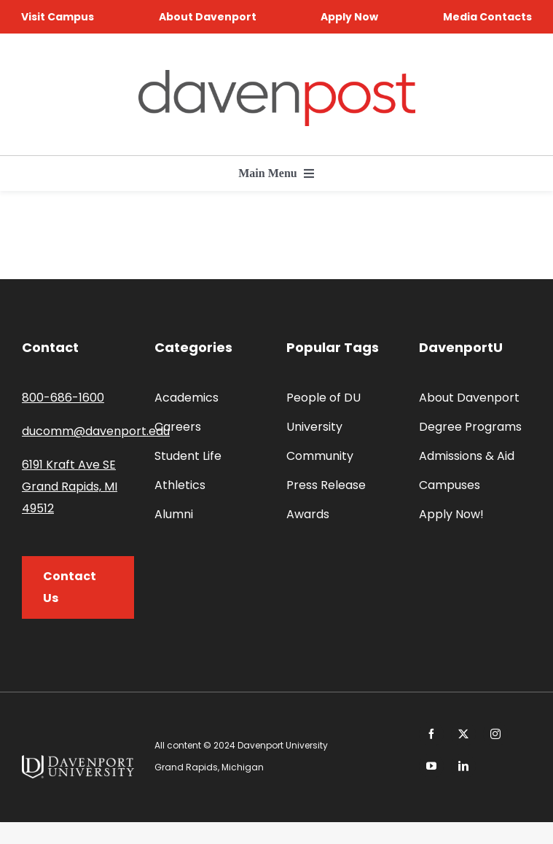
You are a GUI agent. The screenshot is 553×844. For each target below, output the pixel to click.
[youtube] (431, 766)
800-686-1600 (63, 397)
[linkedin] (463, 766)
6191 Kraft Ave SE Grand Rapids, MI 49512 (69, 486)
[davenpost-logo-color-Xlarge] (276, 75)
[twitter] (463, 734)
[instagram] (495, 734)
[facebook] (431, 734)
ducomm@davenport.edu (96, 431)
